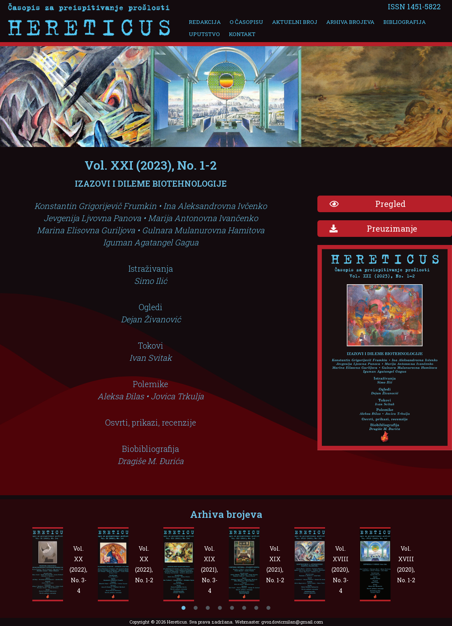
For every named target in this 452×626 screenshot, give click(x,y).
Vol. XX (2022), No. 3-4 (78, 569)
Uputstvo (203, 34)
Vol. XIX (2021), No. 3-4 (209, 569)
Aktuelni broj (289, 22)
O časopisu (243, 22)
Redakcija (204, 22)
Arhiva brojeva (342, 22)
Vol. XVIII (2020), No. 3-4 (340, 569)
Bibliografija (394, 22)
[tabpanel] (63, 564)
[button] (384, 204)
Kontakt (239, 34)
